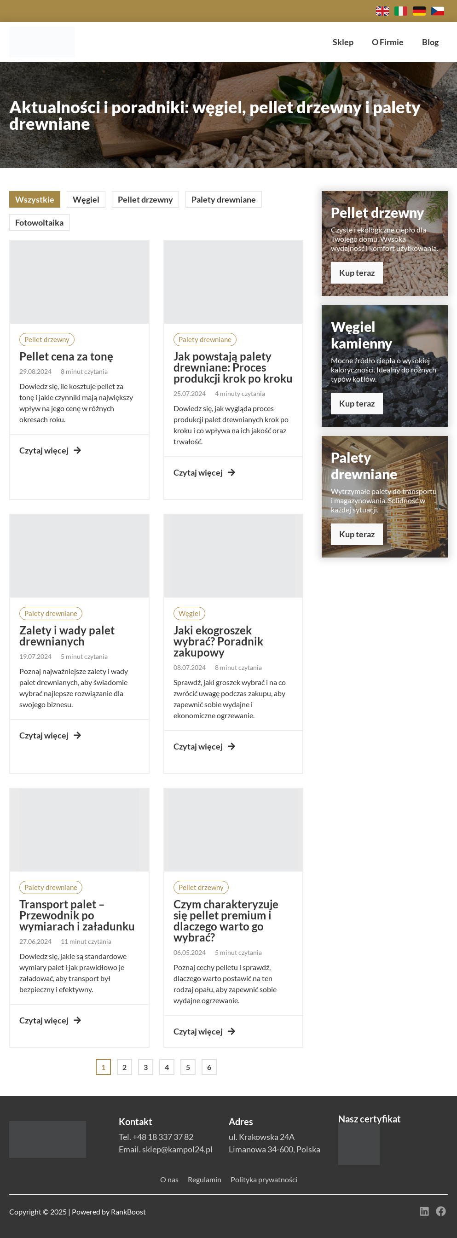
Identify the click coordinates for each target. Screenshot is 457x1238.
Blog (430, 42)
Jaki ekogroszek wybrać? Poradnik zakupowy (218, 641)
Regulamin (204, 1179)
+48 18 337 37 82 (163, 1137)
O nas (169, 1179)
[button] (47, 339)
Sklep (343, 42)
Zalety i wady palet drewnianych (67, 635)
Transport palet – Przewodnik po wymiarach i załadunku (77, 915)
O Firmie (388, 42)
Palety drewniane (364, 465)
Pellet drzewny (377, 212)
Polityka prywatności (264, 1179)
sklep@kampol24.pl (177, 1149)
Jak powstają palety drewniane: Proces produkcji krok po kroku (233, 367)
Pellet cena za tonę (66, 356)
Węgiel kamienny (362, 334)
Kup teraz (357, 272)
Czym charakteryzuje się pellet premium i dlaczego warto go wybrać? (226, 920)
